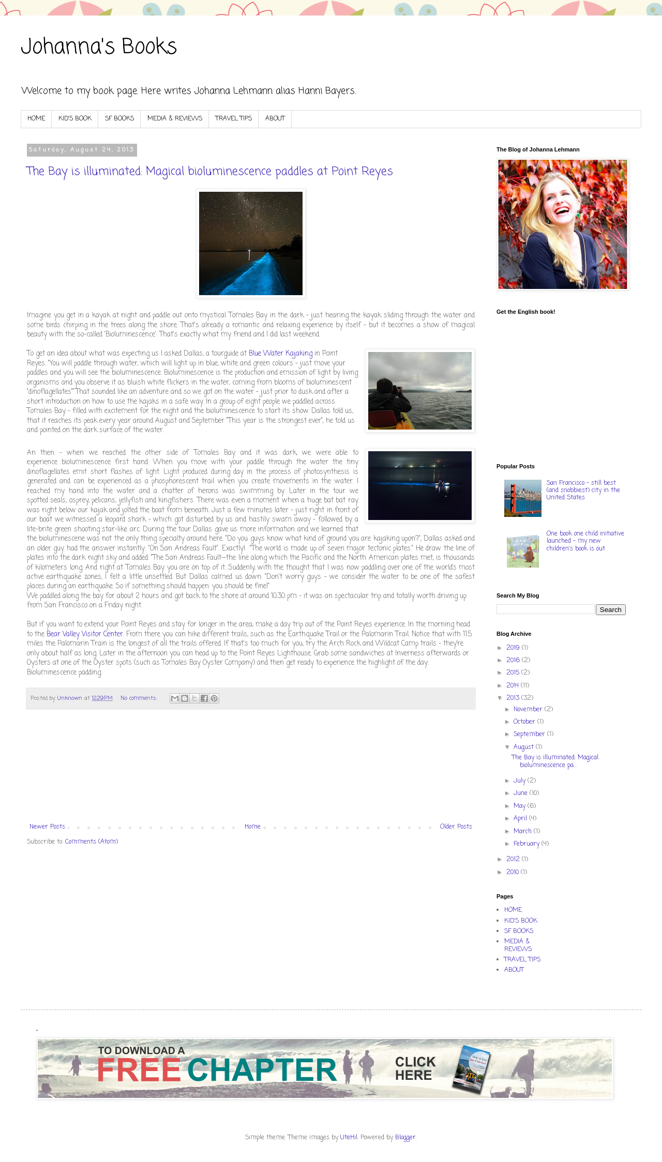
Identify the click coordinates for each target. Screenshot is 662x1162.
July (521, 781)
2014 (513, 686)
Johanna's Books (99, 47)
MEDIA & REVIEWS (174, 119)
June (522, 793)
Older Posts (456, 827)
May (521, 806)
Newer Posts (47, 827)
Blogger (405, 1137)
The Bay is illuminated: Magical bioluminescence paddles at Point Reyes (210, 171)
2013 (513, 698)
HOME (36, 119)
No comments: (140, 698)
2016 (514, 660)
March (524, 831)
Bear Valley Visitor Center (85, 634)
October (525, 722)
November (529, 709)
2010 (513, 872)
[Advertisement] (251, 772)
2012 (514, 859)
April (521, 818)
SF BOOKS (119, 119)
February (527, 844)
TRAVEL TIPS (234, 119)
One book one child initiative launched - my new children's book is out (585, 541)
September (530, 734)
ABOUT (275, 119)
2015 (513, 673)
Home (253, 827)
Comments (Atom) (91, 842)
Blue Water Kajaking (280, 353)
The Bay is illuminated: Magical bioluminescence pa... (555, 761)
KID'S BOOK (75, 119)
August (525, 747)
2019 (514, 648)
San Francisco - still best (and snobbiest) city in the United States (583, 491)
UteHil (348, 1137)
